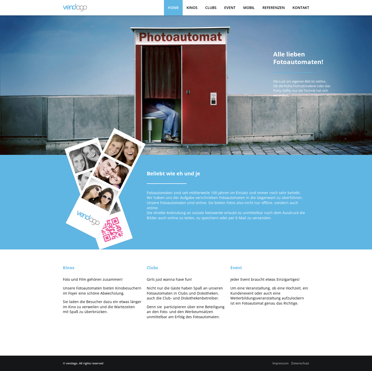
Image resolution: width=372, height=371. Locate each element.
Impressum (280, 363)
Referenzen (273, 7)
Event (230, 7)
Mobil (249, 7)
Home (173, 7)
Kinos (192, 7)
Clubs (211, 7)
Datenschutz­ (300, 363)
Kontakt (300, 7)
